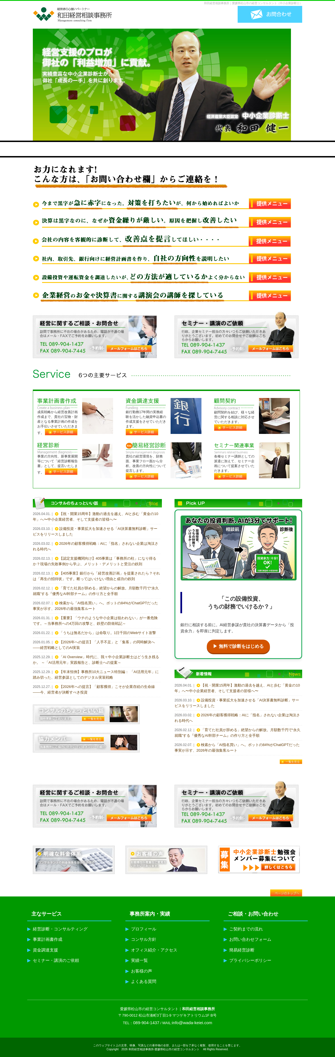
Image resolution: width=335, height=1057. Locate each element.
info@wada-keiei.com (192, 1022)
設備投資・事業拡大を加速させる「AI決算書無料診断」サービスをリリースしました (95, 531)
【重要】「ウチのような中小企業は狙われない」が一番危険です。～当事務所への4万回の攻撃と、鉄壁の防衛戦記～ (95, 621)
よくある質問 (140, 981)
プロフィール (140, 928)
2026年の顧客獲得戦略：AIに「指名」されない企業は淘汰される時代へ (95, 546)
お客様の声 (138, 971)
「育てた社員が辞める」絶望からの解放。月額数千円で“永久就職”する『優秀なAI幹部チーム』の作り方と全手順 (96, 591)
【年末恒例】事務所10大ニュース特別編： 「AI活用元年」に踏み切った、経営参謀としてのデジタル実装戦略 (96, 675)
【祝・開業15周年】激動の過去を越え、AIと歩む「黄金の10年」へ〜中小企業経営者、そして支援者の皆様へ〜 (95, 516)
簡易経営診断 (239, 950)
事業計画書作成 (44, 939)
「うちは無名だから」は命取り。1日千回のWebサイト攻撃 (107, 633)
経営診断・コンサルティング (57, 928)
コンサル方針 (140, 939)
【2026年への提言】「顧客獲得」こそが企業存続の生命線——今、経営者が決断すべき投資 (94, 689)
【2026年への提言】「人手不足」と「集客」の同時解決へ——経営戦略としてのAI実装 (94, 645)
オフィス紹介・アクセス (151, 950)
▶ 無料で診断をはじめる (238, 646)
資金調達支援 (42, 950)
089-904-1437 (146, 1022)
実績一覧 (136, 960)
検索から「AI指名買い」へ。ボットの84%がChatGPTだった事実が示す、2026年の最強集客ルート (95, 606)
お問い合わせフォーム (247, 939)
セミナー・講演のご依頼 (53, 960)
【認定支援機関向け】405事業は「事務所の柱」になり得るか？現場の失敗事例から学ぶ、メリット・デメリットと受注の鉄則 (94, 561)
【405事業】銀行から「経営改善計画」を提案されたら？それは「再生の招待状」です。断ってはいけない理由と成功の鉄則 (96, 576)
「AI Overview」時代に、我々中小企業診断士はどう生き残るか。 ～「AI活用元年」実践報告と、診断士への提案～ (96, 660)
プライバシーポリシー (247, 960)
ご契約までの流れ (243, 928)
